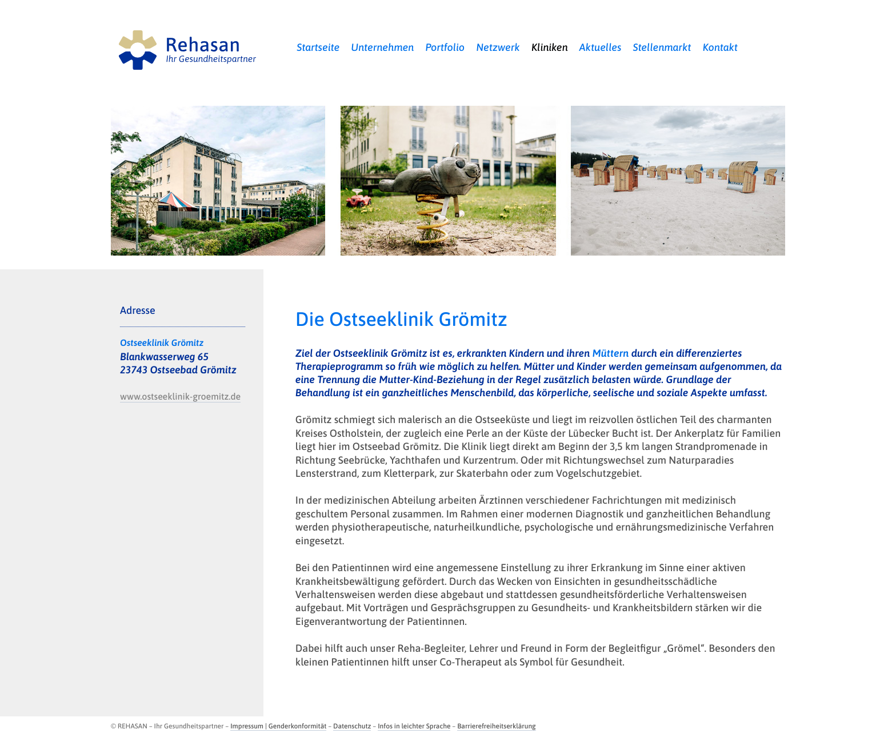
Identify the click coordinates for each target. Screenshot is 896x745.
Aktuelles (600, 47)
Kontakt (720, 47)
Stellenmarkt (662, 47)
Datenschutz (352, 726)
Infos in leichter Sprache (414, 726)
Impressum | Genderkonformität (278, 726)
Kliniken (549, 47)
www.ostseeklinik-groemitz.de (180, 397)
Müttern (611, 353)
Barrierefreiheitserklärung (496, 726)
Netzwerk (498, 47)
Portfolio (445, 47)
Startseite (318, 47)
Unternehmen (382, 47)
